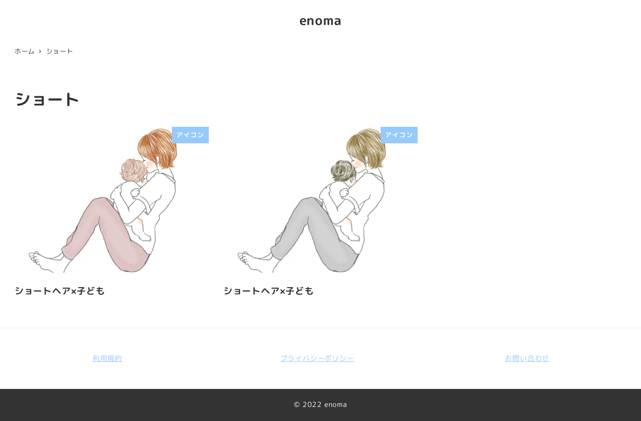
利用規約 (107, 358)
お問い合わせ (527, 358)
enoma (320, 20)
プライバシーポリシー (317, 358)
